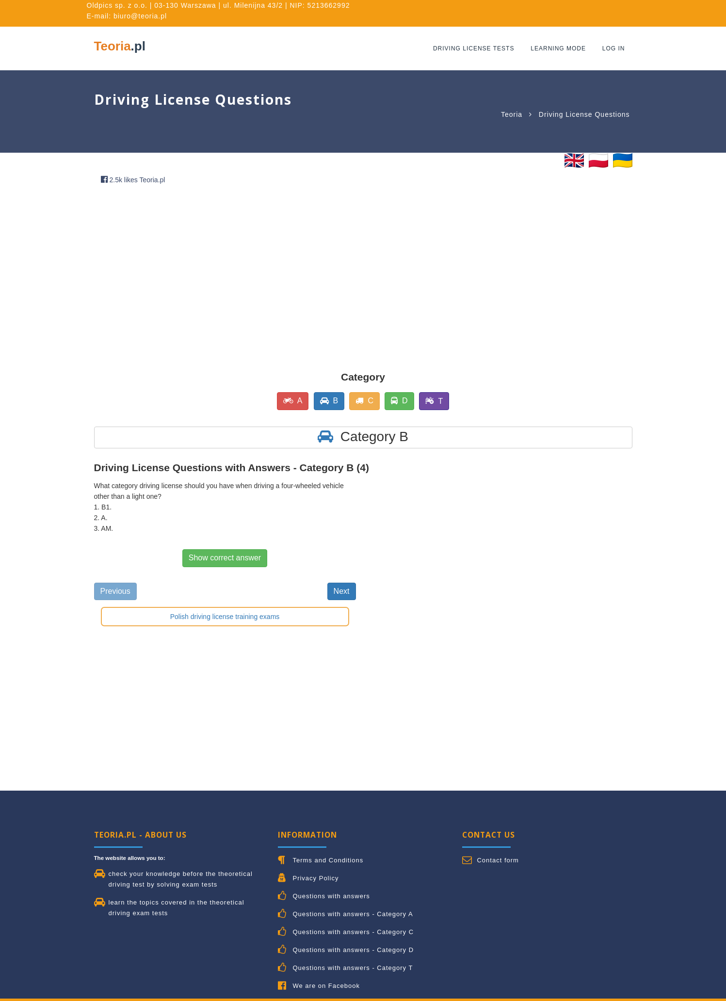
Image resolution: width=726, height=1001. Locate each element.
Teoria (119, 46)
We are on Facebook (325, 985)
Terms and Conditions (327, 860)
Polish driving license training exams (225, 616)
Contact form (497, 860)
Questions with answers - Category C (353, 932)
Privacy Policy (315, 878)
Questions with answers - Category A (352, 914)
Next (342, 591)
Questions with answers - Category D (353, 949)
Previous (115, 591)
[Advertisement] (322, 266)
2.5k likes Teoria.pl (133, 180)
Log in (613, 48)
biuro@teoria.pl (140, 16)
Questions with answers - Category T (352, 967)
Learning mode (558, 48)
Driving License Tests (474, 48)
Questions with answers (331, 896)
